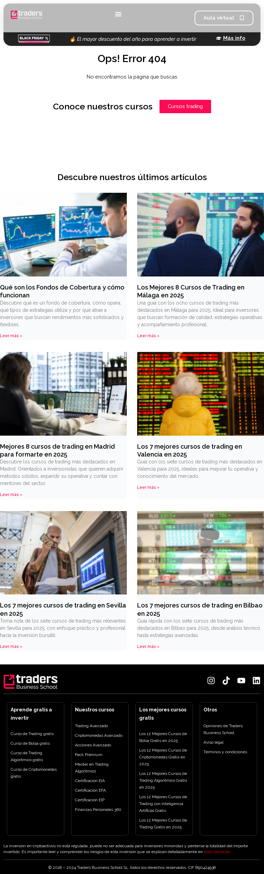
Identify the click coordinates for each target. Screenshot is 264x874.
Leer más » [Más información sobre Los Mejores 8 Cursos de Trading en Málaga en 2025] (148, 335)
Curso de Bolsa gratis (30, 743)
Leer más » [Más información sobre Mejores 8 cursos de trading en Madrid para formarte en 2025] (11, 494)
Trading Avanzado (91, 725)
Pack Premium (88, 754)
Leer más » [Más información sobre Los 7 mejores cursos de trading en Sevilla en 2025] (11, 646)
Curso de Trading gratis (32, 733)
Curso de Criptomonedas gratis (34, 773)
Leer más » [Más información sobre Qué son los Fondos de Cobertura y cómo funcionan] (11, 335)
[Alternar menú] (118, 14)
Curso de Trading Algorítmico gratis (27, 756)
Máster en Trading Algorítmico (92, 767)
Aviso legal (213, 742)
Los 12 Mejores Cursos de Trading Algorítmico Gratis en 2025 (163, 780)
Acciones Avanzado (93, 745)
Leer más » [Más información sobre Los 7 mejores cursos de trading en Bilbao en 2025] (148, 646)
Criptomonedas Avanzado (98, 735)
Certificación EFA (90, 790)
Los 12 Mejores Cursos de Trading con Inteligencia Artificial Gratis (163, 803)
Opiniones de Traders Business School (223, 729)
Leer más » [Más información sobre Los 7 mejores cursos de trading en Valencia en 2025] (148, 487)
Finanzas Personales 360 (98, 809)
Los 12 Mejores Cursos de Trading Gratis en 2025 (163, 823)
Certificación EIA (90, 780)
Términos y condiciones (225, 751)
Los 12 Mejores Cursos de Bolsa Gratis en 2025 (163, 737)
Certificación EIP (89, 800)
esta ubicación (217, 851)
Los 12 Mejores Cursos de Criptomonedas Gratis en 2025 (163, 757)
